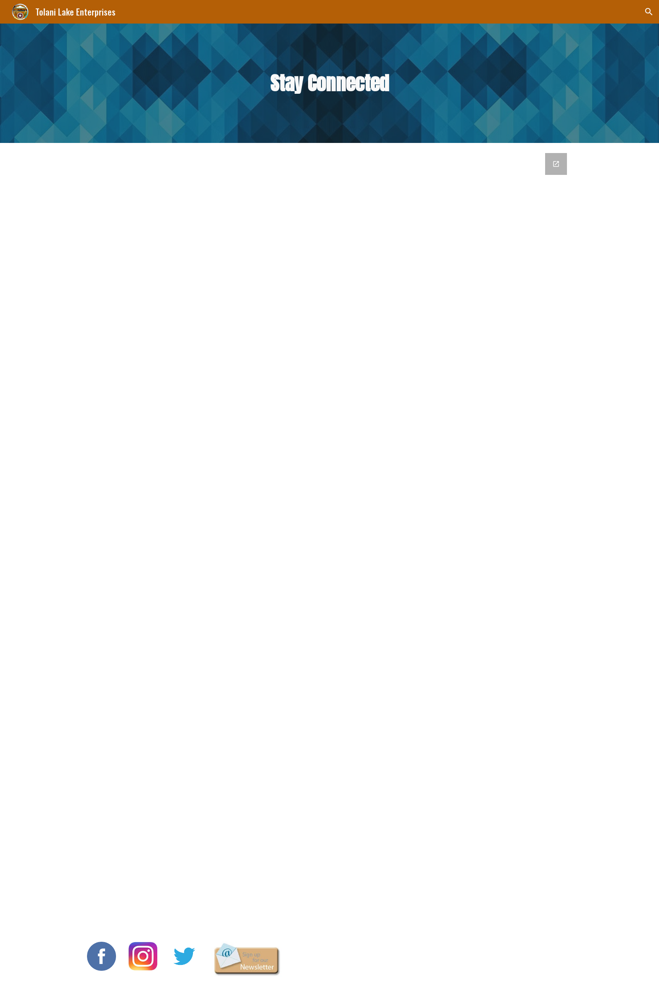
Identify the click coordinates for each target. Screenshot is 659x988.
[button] (649, 12)
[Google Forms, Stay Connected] (329, 537)
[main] (329, 83)
